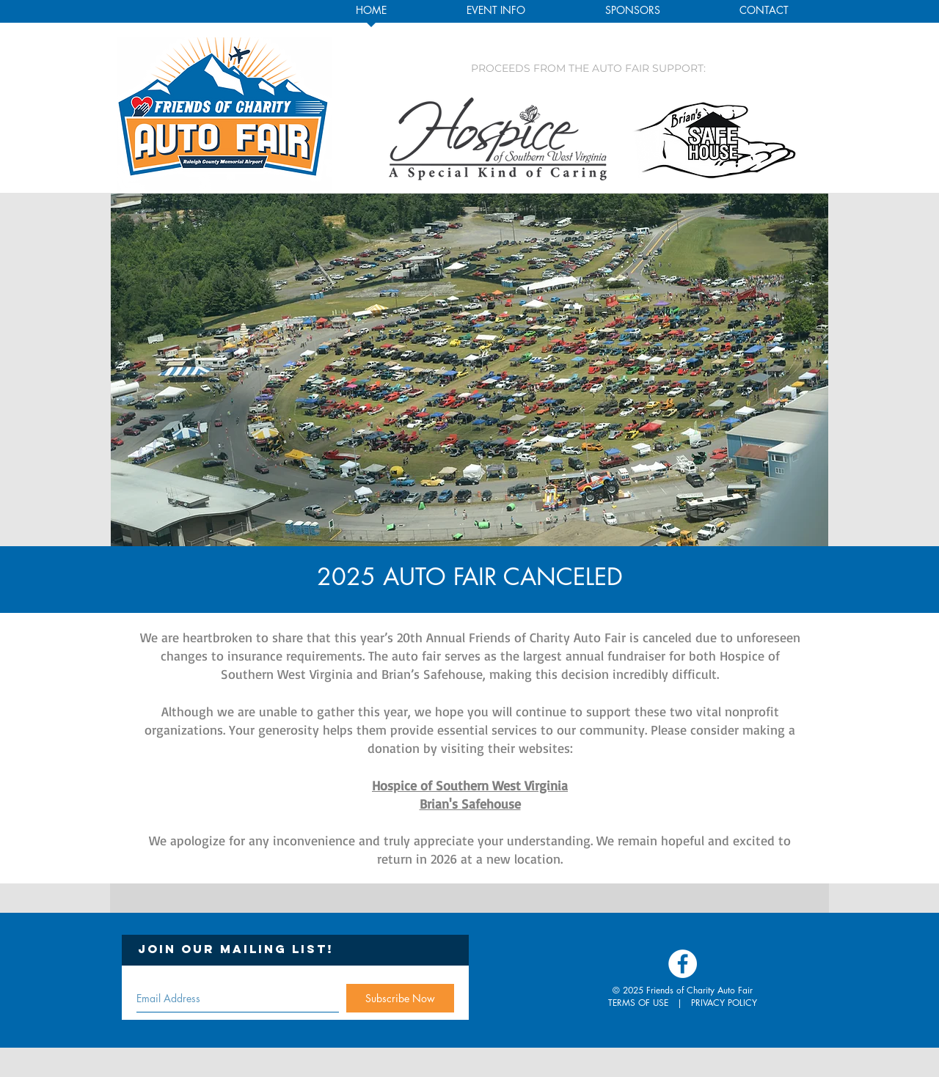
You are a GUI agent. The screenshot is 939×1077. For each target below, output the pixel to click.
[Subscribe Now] (400, 998)
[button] (495, 14)
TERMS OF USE (638, 1002)
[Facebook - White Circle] (682, 963)
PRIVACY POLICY (724, 1002)
